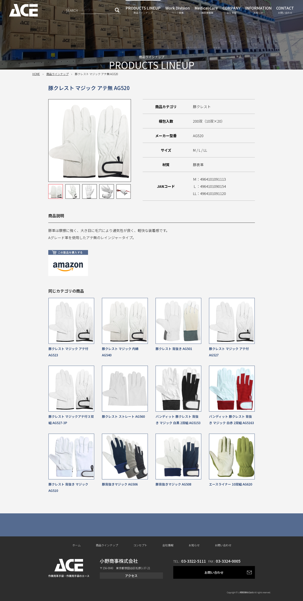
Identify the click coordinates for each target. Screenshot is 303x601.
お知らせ (194, 545)
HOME (36, 74)
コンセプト (140, 545)
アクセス (131, 575)
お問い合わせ (223, 545)
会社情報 (167, 545)
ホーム (76, 545)
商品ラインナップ (57, 74)
